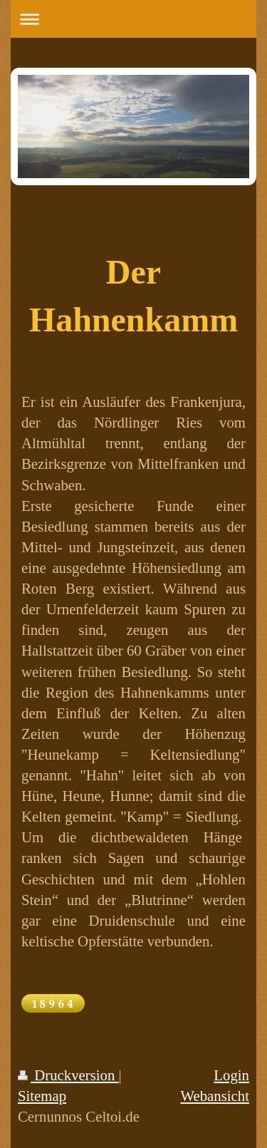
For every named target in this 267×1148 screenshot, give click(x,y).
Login (231, 1075)
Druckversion (68, 1075)
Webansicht (214, 1095)
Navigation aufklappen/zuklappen (133, 19)
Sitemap (42, 1095)
